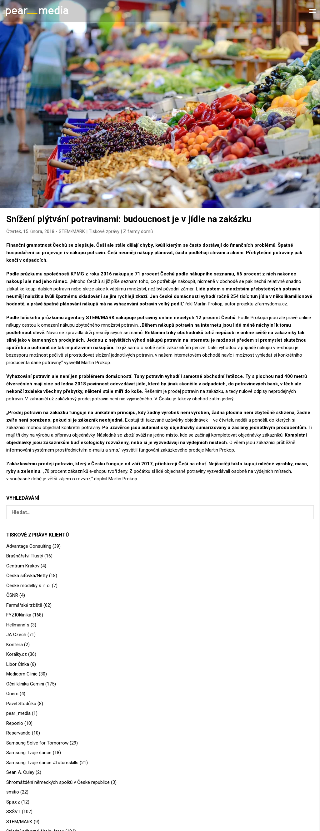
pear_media (18, 713)
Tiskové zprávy (104, 231)
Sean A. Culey (20, 772)
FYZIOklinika (18, 615)
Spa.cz (13, 802)
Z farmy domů (138, 231)
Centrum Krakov (22, 566)
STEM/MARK (72, 231)
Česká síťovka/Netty (27, 575)
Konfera (14, 644)
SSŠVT (13, 811)
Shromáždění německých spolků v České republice (58, 782)
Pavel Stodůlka (21, 703)
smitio (12, 792)
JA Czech (16, 634)
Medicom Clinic (22, 674)
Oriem (12, 693)
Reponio (14, 723)
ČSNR (12, 595)
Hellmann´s (17, 625)
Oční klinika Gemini (25, 684)
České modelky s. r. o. (28, 585)
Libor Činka (17, 664)
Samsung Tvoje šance (29, 752)
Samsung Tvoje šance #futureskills (42, 762)
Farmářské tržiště (24, 605)
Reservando (18, 733)
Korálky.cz (16, 654)
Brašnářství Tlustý (24, 556)
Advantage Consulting (28, 546)
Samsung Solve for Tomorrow (37, 743)
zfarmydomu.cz (271, 304)
